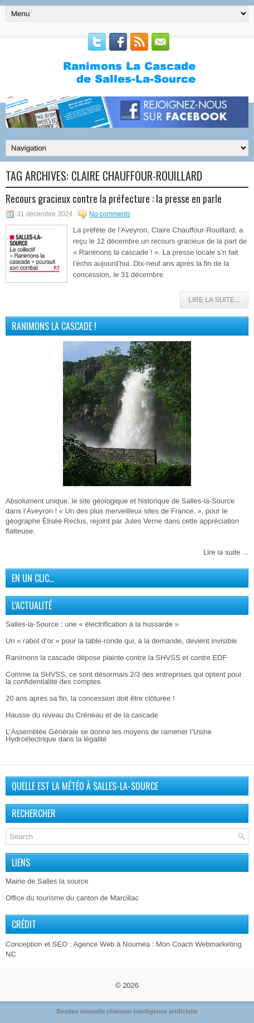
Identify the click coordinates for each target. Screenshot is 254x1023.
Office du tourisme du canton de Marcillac (72, 898)
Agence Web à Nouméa (111, 944)
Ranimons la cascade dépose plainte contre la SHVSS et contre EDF (116, 657)
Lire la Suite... (214, 300)
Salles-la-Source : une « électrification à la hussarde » (92, 624)
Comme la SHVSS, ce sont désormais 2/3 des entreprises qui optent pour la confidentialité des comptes (124, 678)
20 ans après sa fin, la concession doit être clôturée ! (90, 698)
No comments (109, 214)
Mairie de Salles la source (47, 881)
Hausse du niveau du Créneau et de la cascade (82, 715)
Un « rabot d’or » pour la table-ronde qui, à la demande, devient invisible (121, 641)
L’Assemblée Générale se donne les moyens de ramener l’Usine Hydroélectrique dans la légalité (109, 735)
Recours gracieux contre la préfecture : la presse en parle (114, 198)
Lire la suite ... (225, 552)
